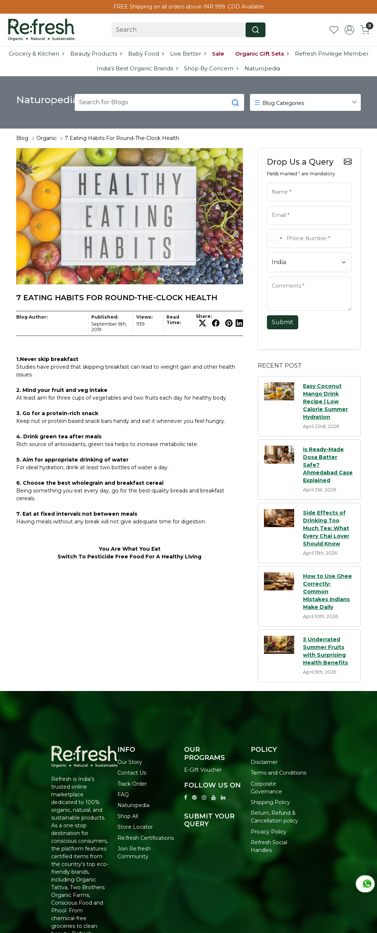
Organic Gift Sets (261, 53)
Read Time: (173, 319)
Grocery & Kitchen (36, 53)
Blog (22, 138)
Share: (204, 316)
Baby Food (145, 53)
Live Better (187, 53)
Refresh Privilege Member (332, 53)
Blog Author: (31, 317)
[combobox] (275, 238)
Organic (46, 138)
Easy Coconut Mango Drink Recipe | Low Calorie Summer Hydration (325, 401)
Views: (144, 317)
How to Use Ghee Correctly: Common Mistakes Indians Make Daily (327, 591)
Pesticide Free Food (115, 556)
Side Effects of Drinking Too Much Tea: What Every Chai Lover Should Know (326, 528)
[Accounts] (349, 30)
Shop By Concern (211, 68)
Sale (218, 53)
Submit (282, 322)
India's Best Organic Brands (137, 68)
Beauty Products (95, 53)
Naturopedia (262, 68)
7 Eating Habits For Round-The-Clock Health (122, 138)
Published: (104, 317)
